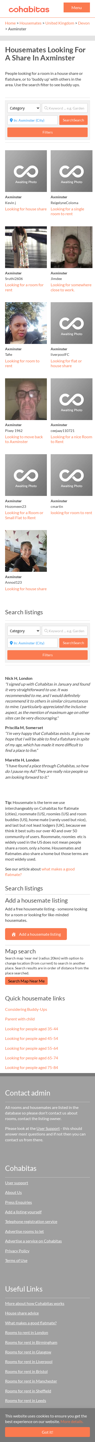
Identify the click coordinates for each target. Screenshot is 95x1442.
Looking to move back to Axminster (24, 439)
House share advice (22, 1312)
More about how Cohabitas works (34, 1303)
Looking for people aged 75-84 (31, 1067)
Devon (84, 22)
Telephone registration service (31, 1221)
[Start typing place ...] (32, 120)
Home (10, 22)
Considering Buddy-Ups (26, 1009)
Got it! (47, 1432)
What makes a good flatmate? (30, 1322)
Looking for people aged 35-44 (31, 1028)
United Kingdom (59, 22)
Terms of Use (16, 1260)
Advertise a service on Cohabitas (33, 1240)
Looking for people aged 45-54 (31, 1038)
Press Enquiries (18, 1202)
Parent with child (20, 1018)
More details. (72, 1421)
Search (73, 120)
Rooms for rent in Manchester (31, 1381)
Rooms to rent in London (26, 1332)
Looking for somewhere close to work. (71, 287)
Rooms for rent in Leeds (25, 1400)
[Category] (23, 108)
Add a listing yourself (23, 1211)
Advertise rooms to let (24, 1231)
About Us (13, 1192)
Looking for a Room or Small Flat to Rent (24, 515)
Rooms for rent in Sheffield (28, 1390)
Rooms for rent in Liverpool (28, 1361)
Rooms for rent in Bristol (26, 1371)
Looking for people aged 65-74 (31, 1057)
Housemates (31, 22)
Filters (48, 132)
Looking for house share (26, 208)
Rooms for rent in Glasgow (28, 1351)
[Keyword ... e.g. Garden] (65, 108)
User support (16, 1182)
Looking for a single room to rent (67, 211)
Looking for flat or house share (66, 363)
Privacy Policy (17, 1250)
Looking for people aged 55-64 (31, 1048)
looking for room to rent (71, 512)
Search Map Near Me (26, 980)
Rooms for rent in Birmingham (31, 1342)
